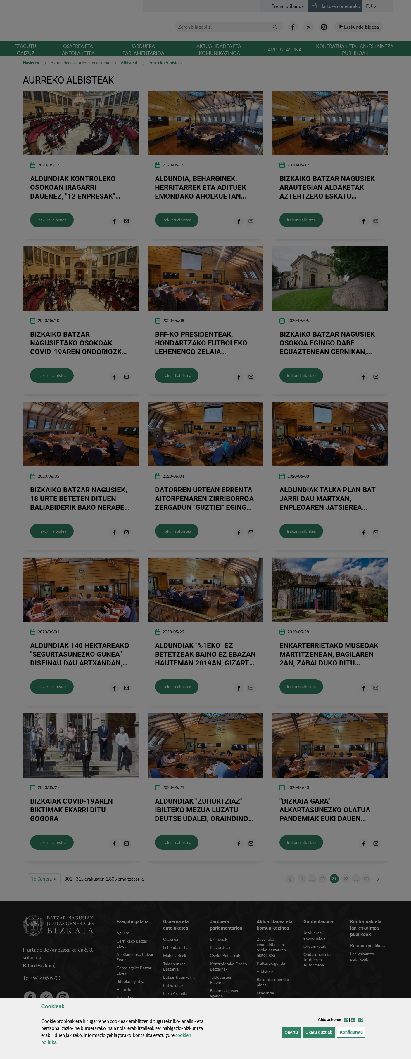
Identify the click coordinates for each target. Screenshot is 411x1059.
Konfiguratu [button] (352, 1031)
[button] (346, 1020)
